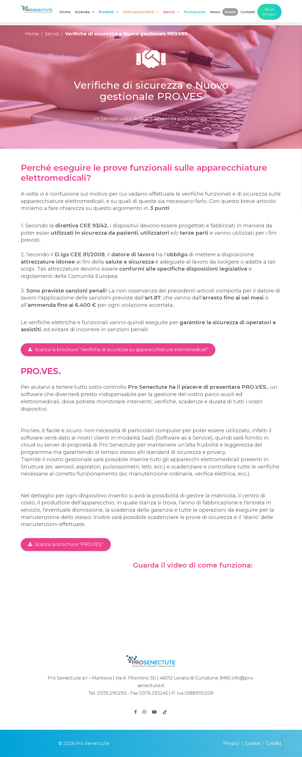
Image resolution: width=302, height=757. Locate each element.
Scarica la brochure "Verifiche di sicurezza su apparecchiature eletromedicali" (118, 349)
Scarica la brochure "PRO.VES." (65, 544)
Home (64, 12)
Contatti (247, 12)
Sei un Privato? (269, 11)
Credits (274, 743)
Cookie (252, 743)
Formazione (195, 12)
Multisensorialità (140, 12)
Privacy (231, 743)
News (215, 12)
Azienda (84, 12)
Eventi (230, 12)
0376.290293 (111, 693)
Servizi (171, 12)
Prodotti (109, 12)
